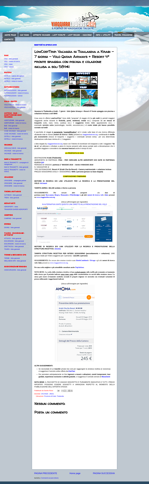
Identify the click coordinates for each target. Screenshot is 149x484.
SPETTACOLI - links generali (14, 246)
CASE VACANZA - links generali (15, 131)
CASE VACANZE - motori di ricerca (16, 134)
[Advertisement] (18, 46)
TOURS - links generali (12, 249)
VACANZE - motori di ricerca (13, 153)
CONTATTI (8, 39)
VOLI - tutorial (9, 67)
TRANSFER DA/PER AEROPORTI (16, 209)
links (106, 195)
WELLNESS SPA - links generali (15, 261)
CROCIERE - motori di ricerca (14, 186)
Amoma (58, 249)
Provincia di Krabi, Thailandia (54, 396)
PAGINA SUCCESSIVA (104, 473)
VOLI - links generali (11, 59)
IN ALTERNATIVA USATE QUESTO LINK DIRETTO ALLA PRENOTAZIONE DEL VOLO (74, 204)
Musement (106, 377)
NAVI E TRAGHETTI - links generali (16, 167)
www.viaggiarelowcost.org (45, 197)
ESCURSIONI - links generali (14, 241)
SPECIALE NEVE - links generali (15, 148)
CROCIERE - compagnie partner (15, 180)
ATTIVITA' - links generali (12, 238)
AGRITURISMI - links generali (14, 120)
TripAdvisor (79, 267)
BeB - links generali (10, 126)
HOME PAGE (10, 35)
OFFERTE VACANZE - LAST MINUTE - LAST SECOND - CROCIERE (62, 35)
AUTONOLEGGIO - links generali (15, 90)
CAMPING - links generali (12, 218)
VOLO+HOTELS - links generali (14, 107)
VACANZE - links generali (12, 151)
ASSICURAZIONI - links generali (15, 270)
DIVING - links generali (12, 227)
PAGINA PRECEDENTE (45, 473)
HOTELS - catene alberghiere (14, 76)
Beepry (57, 195)
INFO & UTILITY (103, 35)
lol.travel (43, 183)
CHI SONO (24, 35)
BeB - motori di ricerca (11, 128)
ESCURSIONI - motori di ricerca (15, 244)
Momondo (64, 195)
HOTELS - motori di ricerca (13, 81)
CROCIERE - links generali (13, 183)
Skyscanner (50, 195)
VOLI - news (8, 64)
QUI (42, 162)
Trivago (92, 260)
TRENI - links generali (11, 198)
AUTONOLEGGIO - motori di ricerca (16, 93)
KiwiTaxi (71, 371)
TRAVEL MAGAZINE (123, 35)
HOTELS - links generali (12, 78)
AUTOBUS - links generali (13, 195)
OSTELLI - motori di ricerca (13, 139)
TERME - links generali (12, 258)
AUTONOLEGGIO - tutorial (13, 96)
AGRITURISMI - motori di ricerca (15, 123)
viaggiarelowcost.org (90, 134)
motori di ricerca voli (95, 195)
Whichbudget (75, 195)
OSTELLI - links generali (12, 136)
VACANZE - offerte (47, 394)
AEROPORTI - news (11, 207)
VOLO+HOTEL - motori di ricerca (15, 105)
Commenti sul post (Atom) (50, 478)
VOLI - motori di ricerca (12, 61)
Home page (75, 473)
